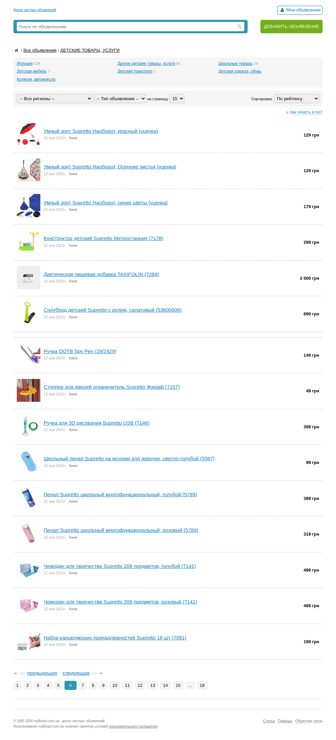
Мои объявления (300, 9)
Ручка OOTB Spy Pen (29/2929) (80, 351)
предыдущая (42, 673)
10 (114, 685)
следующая (76, 673)
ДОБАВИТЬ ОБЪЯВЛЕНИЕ (291, 26)
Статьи (269, 721)
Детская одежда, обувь (239, 71)
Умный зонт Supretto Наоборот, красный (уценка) (101, 131)
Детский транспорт (135, 71)
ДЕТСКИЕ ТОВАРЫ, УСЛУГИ (90, 50)
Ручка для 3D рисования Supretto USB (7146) (97, 423)
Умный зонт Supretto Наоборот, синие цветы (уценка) (106, 202)
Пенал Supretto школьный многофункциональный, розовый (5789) (121, 530)
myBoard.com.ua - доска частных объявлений (69, 721)
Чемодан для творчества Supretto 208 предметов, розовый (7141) (120, 602)
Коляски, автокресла (36, 79)
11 (127, 685)
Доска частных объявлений (34, 10)
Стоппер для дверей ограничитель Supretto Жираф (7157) (112, 387)
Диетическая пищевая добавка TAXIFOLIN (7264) (101, 274)
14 (165, 685)
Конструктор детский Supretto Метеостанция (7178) (103, 238)
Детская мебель (32, 71)
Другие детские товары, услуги (146, 63)
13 (152, 685)
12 (140, 685)
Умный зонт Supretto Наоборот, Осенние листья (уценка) (110, 166)
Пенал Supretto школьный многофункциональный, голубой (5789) (120, 494)
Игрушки (25, 63)
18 (202, 685)
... (190, 685)
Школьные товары (235, 63)
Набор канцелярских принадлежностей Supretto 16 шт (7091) (115, 637)
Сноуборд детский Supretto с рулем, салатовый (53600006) (112, 310)
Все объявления (40, 50)
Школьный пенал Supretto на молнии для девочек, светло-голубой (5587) (129, 458)
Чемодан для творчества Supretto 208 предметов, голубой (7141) (120, 566)
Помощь (285, 721)
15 (178, 685)
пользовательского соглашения (133, 726)
